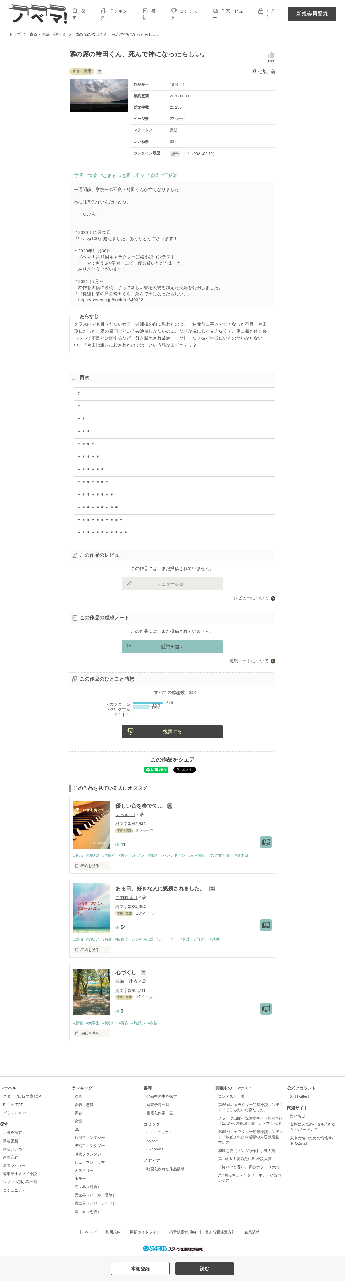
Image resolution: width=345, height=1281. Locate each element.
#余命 (107, 939)
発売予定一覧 (157, 1105)
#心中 (136, 939)
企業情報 (252, 1232)
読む (204, 1268)
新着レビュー (14, 1165)
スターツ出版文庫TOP (22, 1096)
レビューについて (251, 597)
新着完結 (10, 1157)
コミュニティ (14, 1190)
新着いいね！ (14, 1149)
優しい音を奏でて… (139, 806)
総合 (78, 1096)
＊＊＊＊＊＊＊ (93, 482)
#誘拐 (78, 939)
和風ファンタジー (90, 1137)
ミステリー (84, 1170)
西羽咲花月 (126, 897)
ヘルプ (90, 1232)
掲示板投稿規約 (182, 1232)
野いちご (297, 1116)
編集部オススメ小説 (20, 1174)
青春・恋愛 (84, 1105)
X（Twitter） (300, 1096)
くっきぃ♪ (125, 814)
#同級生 (109, 855)
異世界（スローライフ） (95, 1203)
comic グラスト (159, 1132)
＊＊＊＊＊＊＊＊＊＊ (100, 520)
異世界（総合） (88, 1187)
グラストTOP (14, 1113)
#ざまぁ (108, 175)
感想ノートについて (249, 660)
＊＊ (81, 419)
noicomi (153, 1141)
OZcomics (154, 1149)
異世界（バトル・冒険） (95, 1195)
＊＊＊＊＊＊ (91, 469)
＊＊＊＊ (86, 444)
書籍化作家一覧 (159, 1113)
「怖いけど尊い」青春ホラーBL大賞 (249, 1167)
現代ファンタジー (90, 1154)
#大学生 (92, 1023)
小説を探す (12, 1132)
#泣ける (200, 939)
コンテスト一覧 (231, 1096)
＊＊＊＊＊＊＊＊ (95, 495)
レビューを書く (172, 583)
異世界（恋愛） (88, 1211)
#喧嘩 (152, 175)
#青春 (92, 175)
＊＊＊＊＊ (88, 457)
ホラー (80, 1178)
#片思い (138, 1023)
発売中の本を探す (161, 1096)
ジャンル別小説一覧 (20, 1182)
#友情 (153, 1023)
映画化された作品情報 (165, 1169)
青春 (78, 1113)
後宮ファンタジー (90, 1145)
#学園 (77, 175)
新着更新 (10, 1141)
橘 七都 (259, 71)
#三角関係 (197, 855)
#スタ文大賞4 (220, 855)
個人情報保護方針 (220, 1232)
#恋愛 (124, 175)
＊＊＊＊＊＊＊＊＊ (98, 507)
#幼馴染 (92, 855)
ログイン (273, 13)
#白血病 (121, 939)
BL (77, 1129)
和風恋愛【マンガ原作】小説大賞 (246, 1150)
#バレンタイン (173, 855)
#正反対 (169, 175)
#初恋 (78, 855)
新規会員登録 (312, 14)
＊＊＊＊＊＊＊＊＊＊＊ (102, 533)
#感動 (214, 939)
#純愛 (153, 855)
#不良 (138, 175)
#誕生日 (241, 855)
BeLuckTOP (13, 1105)
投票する (172, 731)
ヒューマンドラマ (90, 1162)
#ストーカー (167, 939)
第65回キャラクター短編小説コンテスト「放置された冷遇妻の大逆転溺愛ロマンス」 (250, 1136)
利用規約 (113, 1232)
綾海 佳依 (126, 981)
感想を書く (172, 646)
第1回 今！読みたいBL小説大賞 (245, 1159)
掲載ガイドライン (145, 1232)
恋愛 (78, 1121)
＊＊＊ (84, 432)
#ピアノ (138, 855)
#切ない (92, 939)
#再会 (123, 855)
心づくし (126, 973)
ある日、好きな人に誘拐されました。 (160, 888)
